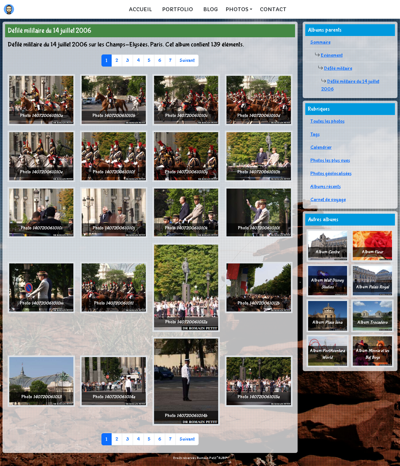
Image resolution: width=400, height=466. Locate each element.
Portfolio (177, 9)
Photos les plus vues (330, 160)
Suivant (187, 60)
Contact (273, 9)
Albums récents (325, 186)
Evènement (332, 55)
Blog (210, 9)
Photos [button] (237, 9)
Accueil (140, 9)
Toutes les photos (327, 121)
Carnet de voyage (328, 200)
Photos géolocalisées (331, 173)
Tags (315, 134)
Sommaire (320, 42)
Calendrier (321, 147)
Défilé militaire (338, 68)
